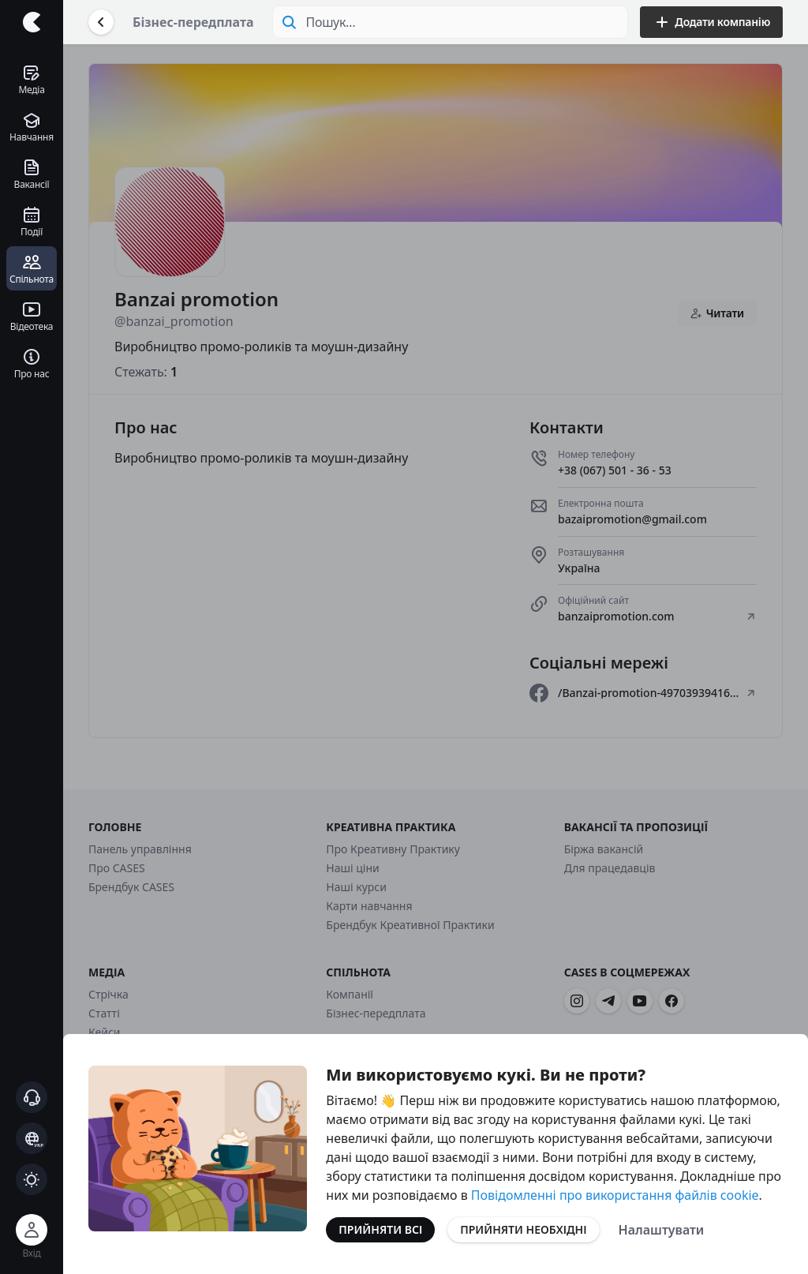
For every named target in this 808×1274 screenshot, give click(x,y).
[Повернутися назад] (101, 22)
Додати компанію (711, 22)
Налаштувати (662, 1229)
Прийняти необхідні (523, 1229)
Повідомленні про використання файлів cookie (615, 1195)
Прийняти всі (380, 1229)
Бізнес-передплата (193, 22)
